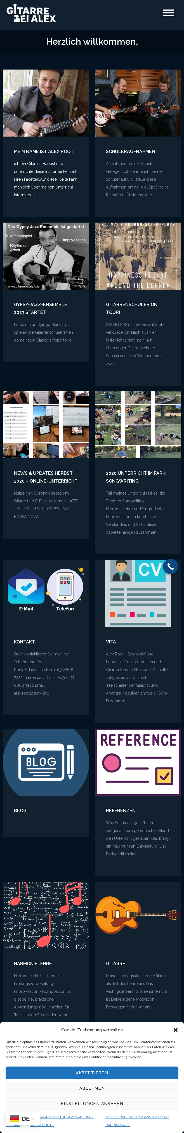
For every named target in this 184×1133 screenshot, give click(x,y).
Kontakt (24, 642)
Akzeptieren (92, 1072)
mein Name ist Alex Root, (44, 151)
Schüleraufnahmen (130, 151)
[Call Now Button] (170, 566)
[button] (175, 1030)
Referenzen (121, 811)
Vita (111, 642)
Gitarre (115, 964)
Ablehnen (92, 1088)
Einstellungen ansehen (92, 1103)
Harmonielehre (33, 964)
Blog (20, 811)
